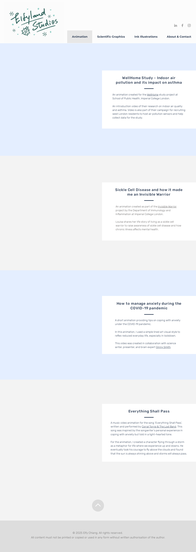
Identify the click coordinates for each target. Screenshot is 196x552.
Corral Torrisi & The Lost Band (159, 426)
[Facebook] (182, 25)
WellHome (152, 94)
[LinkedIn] (176, 25)
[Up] (98, 506)
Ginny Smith (163, 347)
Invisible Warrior (167, 206)
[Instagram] (189, 25)
